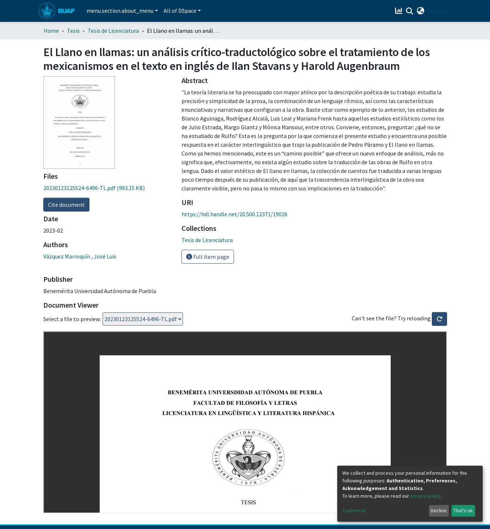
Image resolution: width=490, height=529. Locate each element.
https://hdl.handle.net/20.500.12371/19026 (234, 214)
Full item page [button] (207, 256)
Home (51, 30)
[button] (420, 11)
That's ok (463, 510)
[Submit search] (409, 11)
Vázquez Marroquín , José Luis (79, 256)
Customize (354, 510)
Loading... (143, 318)
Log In (435, 11)
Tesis (73, 30)
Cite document (66, 204)
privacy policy (425, 496)
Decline (439, 510)
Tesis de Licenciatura (113, 30)
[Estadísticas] (399, 11)
